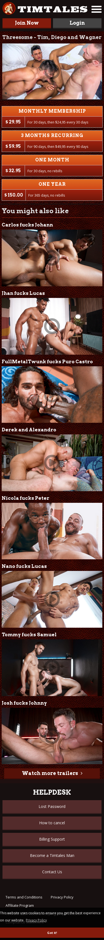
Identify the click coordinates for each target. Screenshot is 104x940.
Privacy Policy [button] (36, 920)
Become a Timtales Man (52, 855)
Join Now (27, 23)
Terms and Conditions (24, 897)
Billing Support (52, 839)
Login (77, 23)
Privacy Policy (62, 897)
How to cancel (52, 822)
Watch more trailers (50, 773)
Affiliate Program (20, 905)
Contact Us (52, 871)
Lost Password (52, 806)
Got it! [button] (52, 933)
